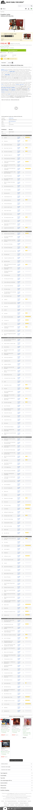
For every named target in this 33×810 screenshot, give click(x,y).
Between (2, 69)
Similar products (4, 763)
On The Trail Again (16, 726)
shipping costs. (12, 793)
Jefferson (13, 89)
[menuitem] (3, 9)
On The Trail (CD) (27, 726)
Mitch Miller (7, 74)
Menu (3, 8)
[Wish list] (26, 9)
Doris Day (8, 87)
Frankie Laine (5, 14)
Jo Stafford (13, 87)
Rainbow (3, 92)
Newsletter (12, 804)
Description (3, 62)
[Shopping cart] (31, 9)
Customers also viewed (5, 769)
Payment (29, 801)
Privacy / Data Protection (19, 804)
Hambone (17, 84)
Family (9, 94)
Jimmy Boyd (3, 87)
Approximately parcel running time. (21, 797)
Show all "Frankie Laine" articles (16, 760)
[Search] (31, 6)
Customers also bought (5, 766)
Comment (10, 52)
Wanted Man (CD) (5, 748)
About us (5, 803)
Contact (2, 801)
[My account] (28, 9)
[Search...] (25, 6)
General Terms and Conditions (13, 803)
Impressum (27, 804)
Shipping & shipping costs (24, 803)
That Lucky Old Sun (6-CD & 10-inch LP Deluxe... (5, 726)
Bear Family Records (12, 121)
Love (2, 84)
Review (10, 62)
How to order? (6, 804)
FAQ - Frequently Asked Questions (11, 801)
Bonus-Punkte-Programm (22, 801)
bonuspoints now (13, 58)
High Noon (22, 84)
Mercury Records (4, 70)
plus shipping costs (7, 45)
